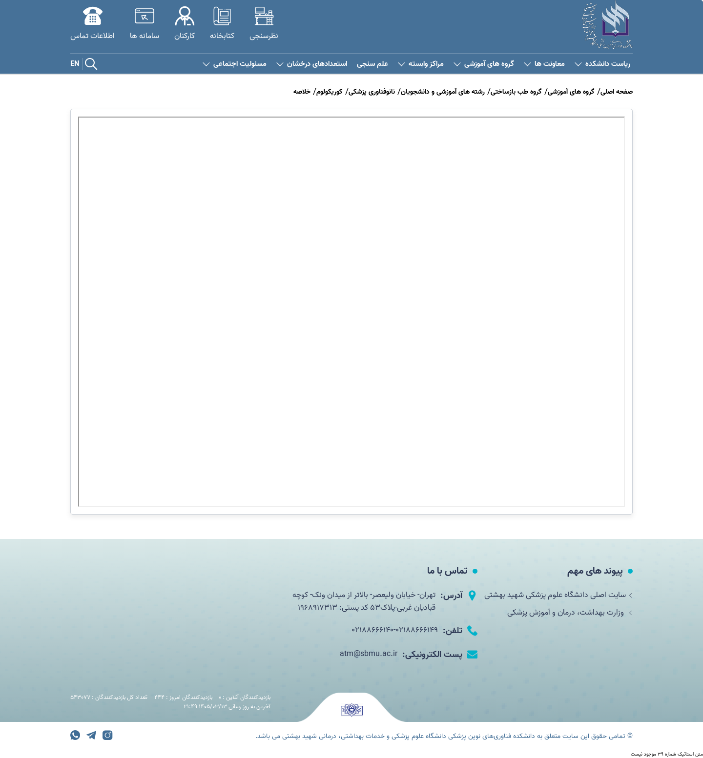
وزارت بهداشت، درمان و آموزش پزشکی (570, 612)
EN (75, 64)
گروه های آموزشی (484, 64)
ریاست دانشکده (602, 64)
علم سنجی (372, 64)
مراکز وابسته (421, 64)
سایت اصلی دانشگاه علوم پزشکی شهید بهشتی (558, 595)
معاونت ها (544, 64)
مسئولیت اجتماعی (235, 64)
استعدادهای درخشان (311, 64)
